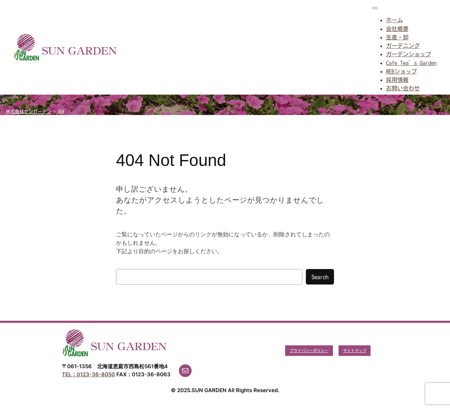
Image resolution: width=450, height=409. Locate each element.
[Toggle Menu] (375, 8)
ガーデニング (403, 46)
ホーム (394, 20)
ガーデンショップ (408, 54)
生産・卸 (397, 37)
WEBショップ (401, 71)
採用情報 (397, 80)
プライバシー (301, 350)
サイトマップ (354, 350)
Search (319, 277)
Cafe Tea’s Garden (411, 63)
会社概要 (397, 29)
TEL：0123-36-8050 (88, 374)
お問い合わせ (403, 88)
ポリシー (320, 350)
